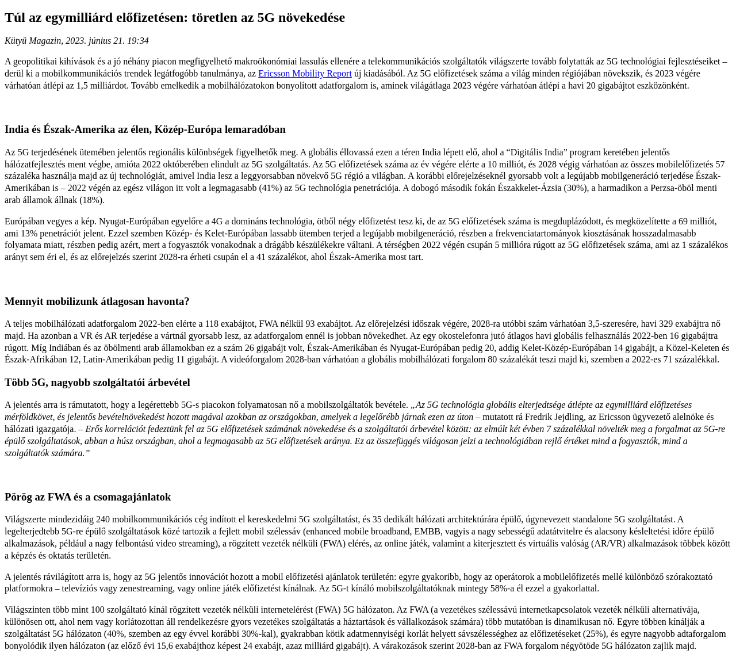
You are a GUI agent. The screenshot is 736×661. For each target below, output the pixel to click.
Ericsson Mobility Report (305, 73)
